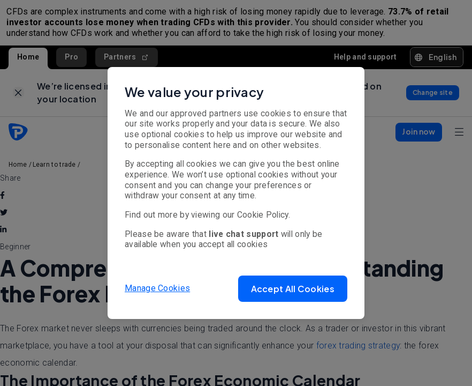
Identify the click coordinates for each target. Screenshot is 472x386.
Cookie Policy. (263, 215)
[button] (292, 289)
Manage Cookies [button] (157, 288)
